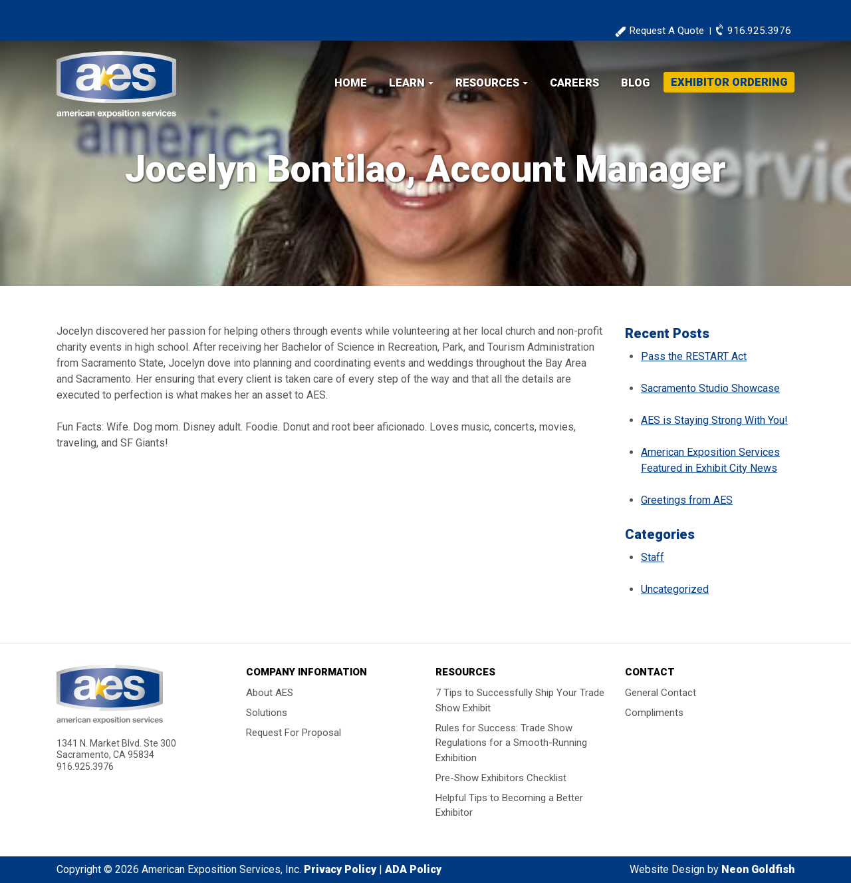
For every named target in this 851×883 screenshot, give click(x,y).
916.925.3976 (759, 31)
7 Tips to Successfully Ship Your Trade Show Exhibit (519, 700)
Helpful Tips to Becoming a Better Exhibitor (509, 804)
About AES (269, 693)
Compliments (654, 713)
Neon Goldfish (757, 869)
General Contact (660, 693)
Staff (652, 557)
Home (350, 83)
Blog (635, 83)
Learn (407, 83)
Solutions (266, 713)
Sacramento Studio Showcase (710, 388)
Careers (574, 83)
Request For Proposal (293, 733)
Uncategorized (675, 589)
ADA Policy (413, 869)
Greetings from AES (687, 500)
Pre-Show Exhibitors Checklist (500, 777)
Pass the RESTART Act (694, 356)
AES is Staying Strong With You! (714, 420)
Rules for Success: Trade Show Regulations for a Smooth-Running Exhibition (511, 742)
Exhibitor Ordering (729, 82)
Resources (487, 83)
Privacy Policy (340, 869)
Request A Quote (666, 31)
